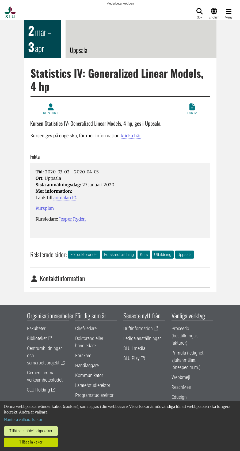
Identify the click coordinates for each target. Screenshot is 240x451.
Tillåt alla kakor (31, 442)
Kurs (144, 254)
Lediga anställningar (142, 338)
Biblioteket (37, 338)
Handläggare (87, 365)
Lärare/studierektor (92, 385)
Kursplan (45, 208)
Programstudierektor (94, 395)
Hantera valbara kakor (23, 419)
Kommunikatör (89, 375)
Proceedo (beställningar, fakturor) (184, 336)
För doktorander (84, 254)
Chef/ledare (86, 328)
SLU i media (134, 348)
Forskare (83, 355)
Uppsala (184, 254)
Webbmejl (181, 377)
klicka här (131, 135)
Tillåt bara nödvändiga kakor (30, 430)
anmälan (62, 197)
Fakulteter (36, 328)
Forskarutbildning (119, 254)
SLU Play (131, 358)
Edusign (179, 397)
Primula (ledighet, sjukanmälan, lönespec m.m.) (188, 360)
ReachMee (181, 387)
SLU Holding (38, 390)
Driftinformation (138, 328)
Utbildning (162, 254)
